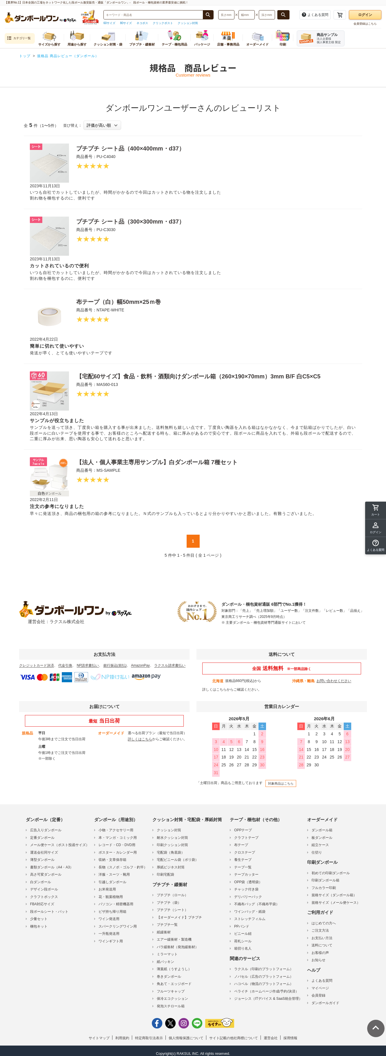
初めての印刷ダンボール (331, 873)
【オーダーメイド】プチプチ (179, 917)
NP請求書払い (88, 665)
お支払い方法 (322, 938)
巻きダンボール (169, 977)
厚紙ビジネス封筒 (171, 867)
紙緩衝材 (164, 932)
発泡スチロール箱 (171, 1006)
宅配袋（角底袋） (171, 852)
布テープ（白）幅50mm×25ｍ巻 (118, 302)
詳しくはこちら (214, 689)
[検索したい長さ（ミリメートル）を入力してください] (226, 14)
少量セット (39, 919)
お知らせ (318, 960)
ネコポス (142, 23)
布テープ (241, 845)
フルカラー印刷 (324, 888)
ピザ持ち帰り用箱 (112, 912)
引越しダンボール (112, 882)
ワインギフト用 (111, 941)
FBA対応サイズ (42, 904)
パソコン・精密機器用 (116, 904)
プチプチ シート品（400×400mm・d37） (130, 148)
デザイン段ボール (44, 889)
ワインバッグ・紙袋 (249, 912)
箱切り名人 (243, 948)
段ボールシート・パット (49, 912)
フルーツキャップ (171, 991)
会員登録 (318, 995)
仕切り (317, 852)
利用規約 (122, 1038)
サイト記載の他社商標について (233, 1038)
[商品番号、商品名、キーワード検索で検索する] (208, 14)
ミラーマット (167, 954)
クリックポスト (163, 23)
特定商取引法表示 (149, 1038)
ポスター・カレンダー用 (118, 852)
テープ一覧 (243, 867)
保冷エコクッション (172, 999)
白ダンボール (40, 882)
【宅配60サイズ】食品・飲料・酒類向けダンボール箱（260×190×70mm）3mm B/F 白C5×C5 (198, 376)
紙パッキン (165, 962)
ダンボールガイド (325, 1003)
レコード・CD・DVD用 (117, 845)
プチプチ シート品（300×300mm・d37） (130, 221)
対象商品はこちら (281, 783)
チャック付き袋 (246, 889)
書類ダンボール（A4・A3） (51, 867)
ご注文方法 (320, 930)
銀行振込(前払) (115, 665)
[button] (375, 545)
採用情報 (290, 1038)
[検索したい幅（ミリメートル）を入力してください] (246, 14)
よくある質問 (322, 981)
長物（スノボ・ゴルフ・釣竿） (123, 867)
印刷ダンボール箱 (325, 880)
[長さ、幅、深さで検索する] (283, 14)
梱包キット (39, 926)
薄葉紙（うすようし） (174, 969)
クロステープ (244, 852)
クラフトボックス (44, 897)
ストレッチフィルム (249, 919)
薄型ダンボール (42, 860)
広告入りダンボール (45, 830)
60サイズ (109, 23)
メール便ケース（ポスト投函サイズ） (59, 845)
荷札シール (243, 941)
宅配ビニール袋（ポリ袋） (178, 860)
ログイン (365, 15)
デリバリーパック (248, 897)
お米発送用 (107, 889)
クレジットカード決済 (36, 665)
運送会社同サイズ (44, 852)
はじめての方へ (324, 923)
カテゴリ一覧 (19, 38)
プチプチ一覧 (167, 925)
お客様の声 (320, 953)
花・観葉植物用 (111, 897)
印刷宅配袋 (165, 874)
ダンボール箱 (322, 830)
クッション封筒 (188, 23)
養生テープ (243, 860)
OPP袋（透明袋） (248, 882)
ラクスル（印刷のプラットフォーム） (263, 969)
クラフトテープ (246, 838)
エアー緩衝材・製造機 (174, 939)
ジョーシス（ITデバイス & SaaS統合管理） (268, 999)
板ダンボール (322, 838)
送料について (322, 945)
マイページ (320, 988)
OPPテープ (243, 830)
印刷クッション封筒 (172, 845)
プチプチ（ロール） (172, 895)
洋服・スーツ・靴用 (114, 874)
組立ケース (320, 845)
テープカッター (246, 874)
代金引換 (65, 665)
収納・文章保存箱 (112, 860)
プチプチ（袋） (169, 903)
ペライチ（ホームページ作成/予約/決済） (266, 991)
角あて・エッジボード (174, 984)
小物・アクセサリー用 (116, 830)
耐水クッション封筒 (172, 838)
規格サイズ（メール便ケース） (336, 903)
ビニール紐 (243, 934)
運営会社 (271, 1038)
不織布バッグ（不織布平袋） (256, 904)
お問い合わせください (333, 681)
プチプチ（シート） (172, 910)
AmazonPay (140, 665)
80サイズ (126, 23)
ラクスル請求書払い (169, 665)
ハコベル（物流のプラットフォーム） (263, 984)
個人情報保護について (186, 1038)
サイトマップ (99, 1038)
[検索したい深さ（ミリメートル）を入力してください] (267, 14)
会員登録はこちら (365, 23)
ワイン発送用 (109, 919)
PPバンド (241, 926)
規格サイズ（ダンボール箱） (334, 895)
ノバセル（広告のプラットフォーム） (263, 977)
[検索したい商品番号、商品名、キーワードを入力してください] (153, 14)
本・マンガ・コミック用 (118, 838)
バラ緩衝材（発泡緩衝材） (178, 947)
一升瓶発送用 (109, 934)
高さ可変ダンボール (45, 874)
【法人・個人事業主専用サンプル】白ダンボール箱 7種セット (157, 462)
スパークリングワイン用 (118, 926)
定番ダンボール (42, 838)
